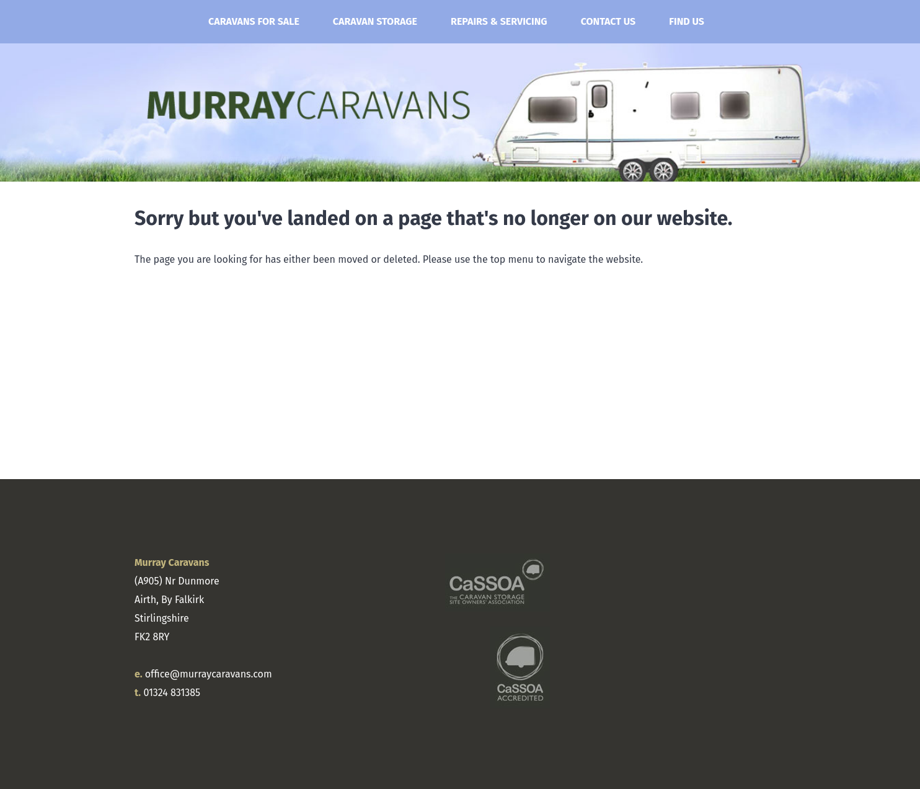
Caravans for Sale (253, 21)
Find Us (686, 21)
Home (162, 21)
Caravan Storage (375, 21)
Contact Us (608, 21)
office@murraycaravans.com (208, 674)
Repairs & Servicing (499, 21)
